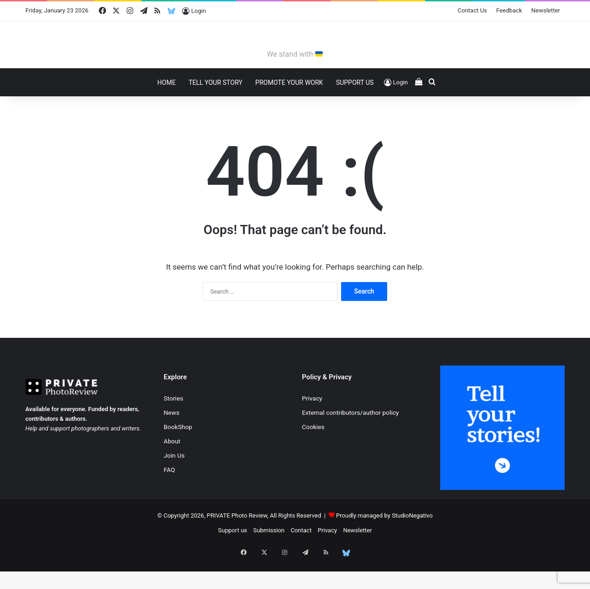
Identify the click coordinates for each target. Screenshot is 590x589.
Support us (232, 557)
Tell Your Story (215, 109)
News (171, 439)
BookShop (178, 454)
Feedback (509, 10)
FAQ (169, 497)
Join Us (174, 482)
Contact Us (472, 10)
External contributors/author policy (350, 439)
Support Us (355, 109)
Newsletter (545, 10)
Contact (300, 557)
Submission (268, 557)
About (172, 468)
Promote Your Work (289, 109)
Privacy (312, 425)
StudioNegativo (412, 542)
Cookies (313, 454)
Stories (173, 425)
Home (166, 109)
